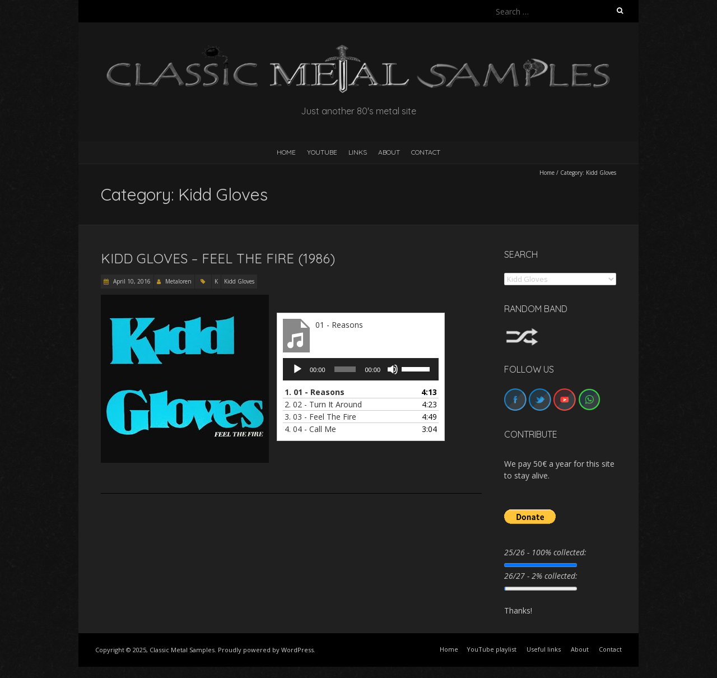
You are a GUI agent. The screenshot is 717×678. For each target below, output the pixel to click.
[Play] (297, 369)
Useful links (544, 649)
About (389, 152)
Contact (425, 152)
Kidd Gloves (239, 281)
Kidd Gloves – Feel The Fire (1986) (218, 258)
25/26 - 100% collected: (545, 552)
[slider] (345, 369)
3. (320, 416)
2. (323, 404)
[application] (361, 369)
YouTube (322, 152)
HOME (286, 152)
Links (357, 152)
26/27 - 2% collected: (541, 575)
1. (314, 392)
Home (547, 173)
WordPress (297, 650)
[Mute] (392, 369)
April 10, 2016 (131, 281)
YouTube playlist (491, 649)
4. (310, 429)
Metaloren (178, 281)
